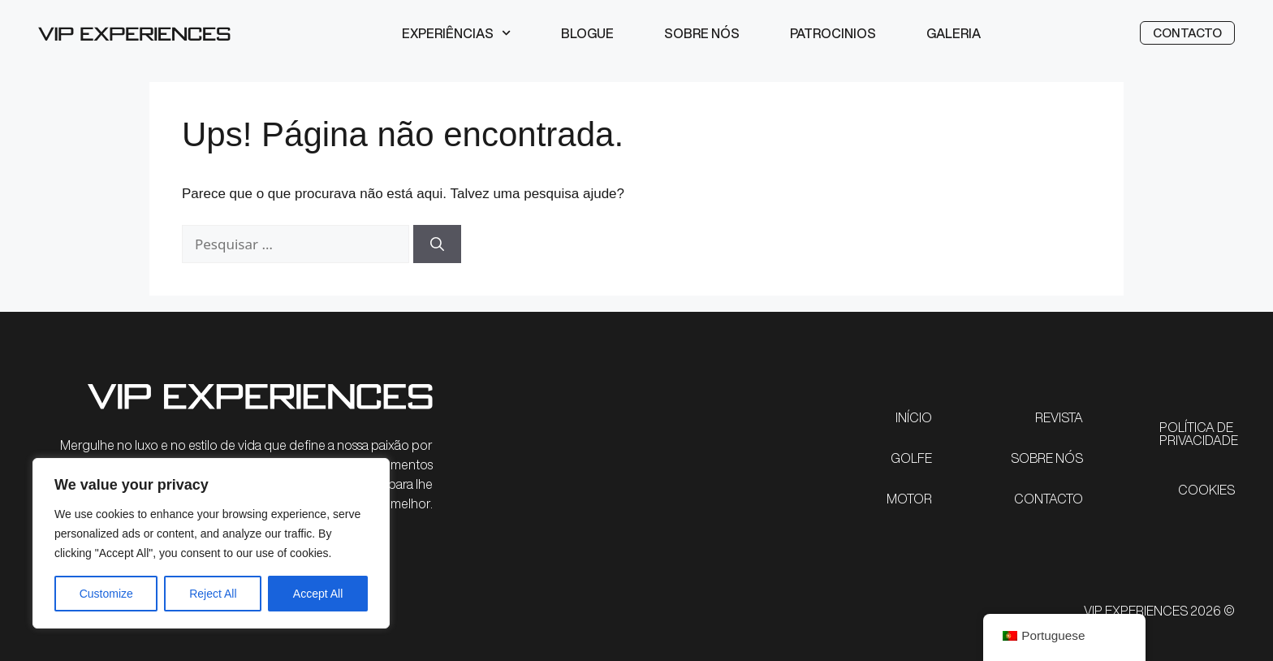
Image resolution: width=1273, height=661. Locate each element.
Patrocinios (833, 33)
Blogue (587, 33)
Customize (106, 593)
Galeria (953, 33)
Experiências (456, 33)
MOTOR (909, 498)
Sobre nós (702, 33)
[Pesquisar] (437, 244)
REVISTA (1059, 417)
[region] (211, 543)
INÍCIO (913, 417)
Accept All (318, 593)
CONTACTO (1048, 498)
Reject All (212, 593)
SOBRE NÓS (1047, 457)
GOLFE (911, 457)
